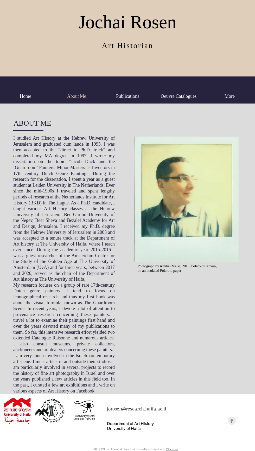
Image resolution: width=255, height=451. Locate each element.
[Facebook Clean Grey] (232, 421)
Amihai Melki (170, 266)
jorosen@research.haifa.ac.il (136, 409)
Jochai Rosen (127, 22)
